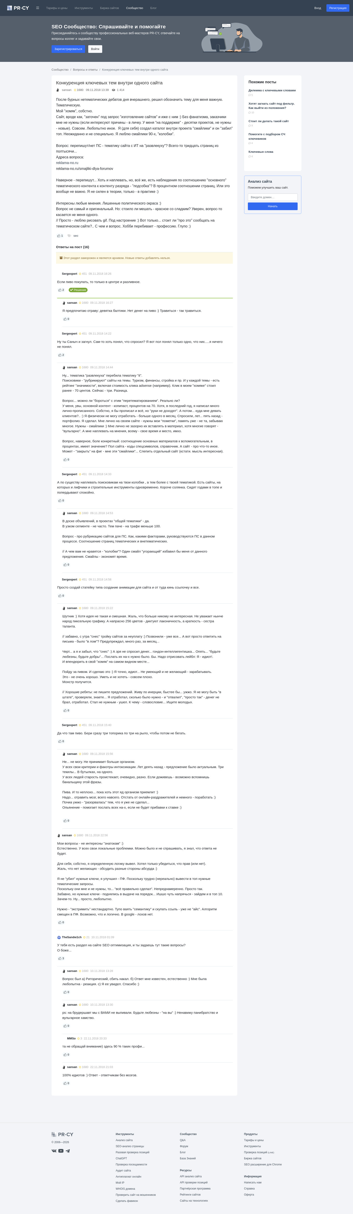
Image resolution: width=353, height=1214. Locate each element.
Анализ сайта (260, 181)
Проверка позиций (259, 1152)
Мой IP (120, 1182)
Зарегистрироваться (68, 49)
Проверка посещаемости (131, 1164)
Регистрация (337, 8)
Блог (153, 8)
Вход (318, 8)
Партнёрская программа (195, 1188)
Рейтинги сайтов (190, 1194)
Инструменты (84, 8)
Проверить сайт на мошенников (136, 1194)
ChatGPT (121, 1158)
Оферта (249, 1194)
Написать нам (253, 1182)
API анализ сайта (191, 1176)
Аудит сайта (123, 1170)
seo (75, 235)
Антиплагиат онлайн (128, 1176)
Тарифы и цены (57, 8)
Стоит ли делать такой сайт (269, 121)
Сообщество (134, 8)
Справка (249, 1188)
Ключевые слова (261, 151)
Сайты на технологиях (194, 1200)
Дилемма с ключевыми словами (272, 90)
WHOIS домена (125, 1188)
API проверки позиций (194, 1182)
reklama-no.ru (67, 163)
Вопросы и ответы (85, 69)
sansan (66, 90)
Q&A (183, 1140)
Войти (95, 49)
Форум (184, 1146)
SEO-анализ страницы (130, 1146)
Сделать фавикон (127, 1201)
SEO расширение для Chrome (263, 1164)
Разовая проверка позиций (132, 1152)
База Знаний (188, 1158)
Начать (273, 206)
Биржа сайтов (109, 8)
